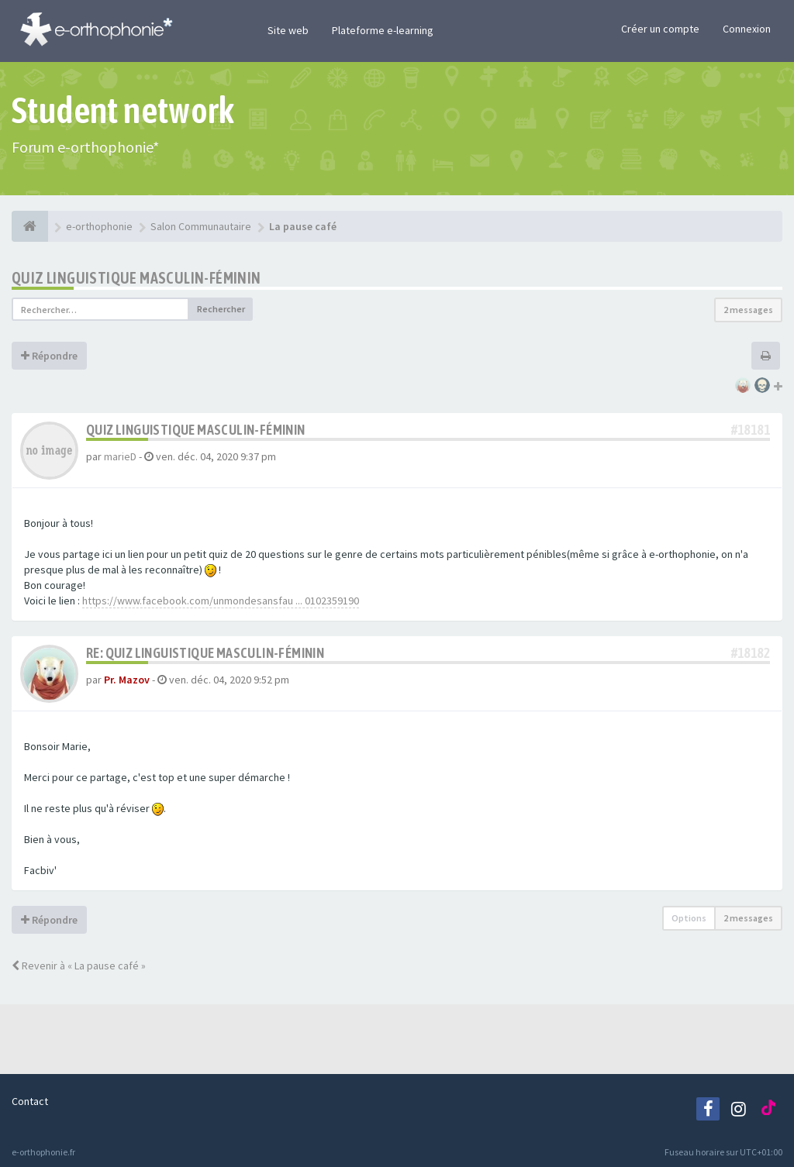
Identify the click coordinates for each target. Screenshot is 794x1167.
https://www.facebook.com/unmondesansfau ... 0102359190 (220, 601)
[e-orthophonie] (30, 226)
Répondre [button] (49, 356)
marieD (120, 456)
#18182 (750, 653)
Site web (288, 30)
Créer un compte (660, 29)
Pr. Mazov (127, 680)
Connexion (747, 29)
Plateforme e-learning (382, 30)
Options (688, 918)
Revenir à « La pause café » (79, 965)
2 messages (748, 309)
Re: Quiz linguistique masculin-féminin (205, 653)
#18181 (750, 430)
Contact (30, 1101)
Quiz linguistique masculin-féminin (136, 278)
